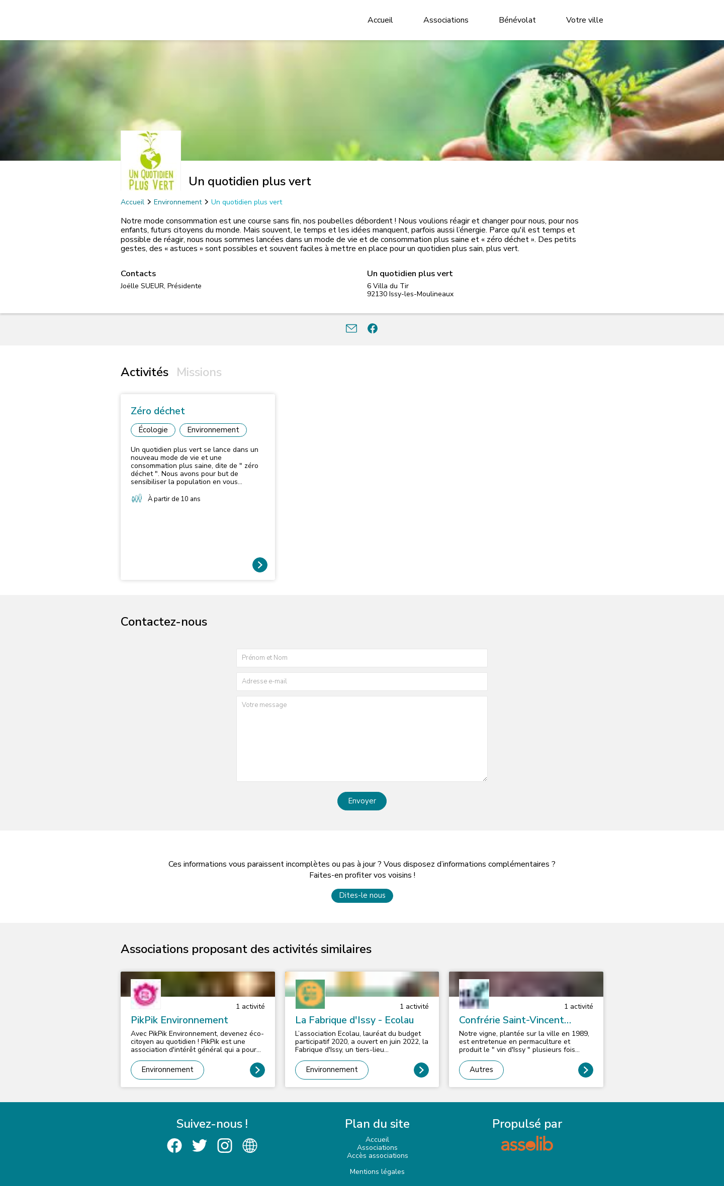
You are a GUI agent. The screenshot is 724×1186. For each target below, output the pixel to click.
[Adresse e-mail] (362, 681)
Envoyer (362, 801)
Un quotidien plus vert (246, 202)
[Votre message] (362, 739)
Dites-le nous (362, 895)
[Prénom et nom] (362, 658)
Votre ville (584, 20)
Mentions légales (377, 1171)
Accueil (380, 20)
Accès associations (377, 1155)
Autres (481, 1069)
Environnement (178, 202)
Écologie (153, 430)
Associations (446, 20)
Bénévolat (517, 20)
